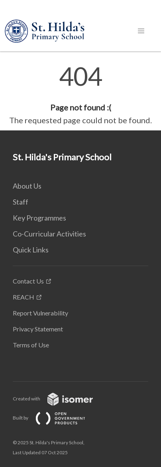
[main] (80, 94)
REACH (23, 297)
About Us (27, 185)
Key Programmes (39, 217)
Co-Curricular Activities (49, 233)
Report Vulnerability (40, 313)
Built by (55, 418)
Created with (59, 399)
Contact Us (28, 281)
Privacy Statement (38, 329)
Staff (20, 201)
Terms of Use (31, 345)
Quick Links (31, 249)
